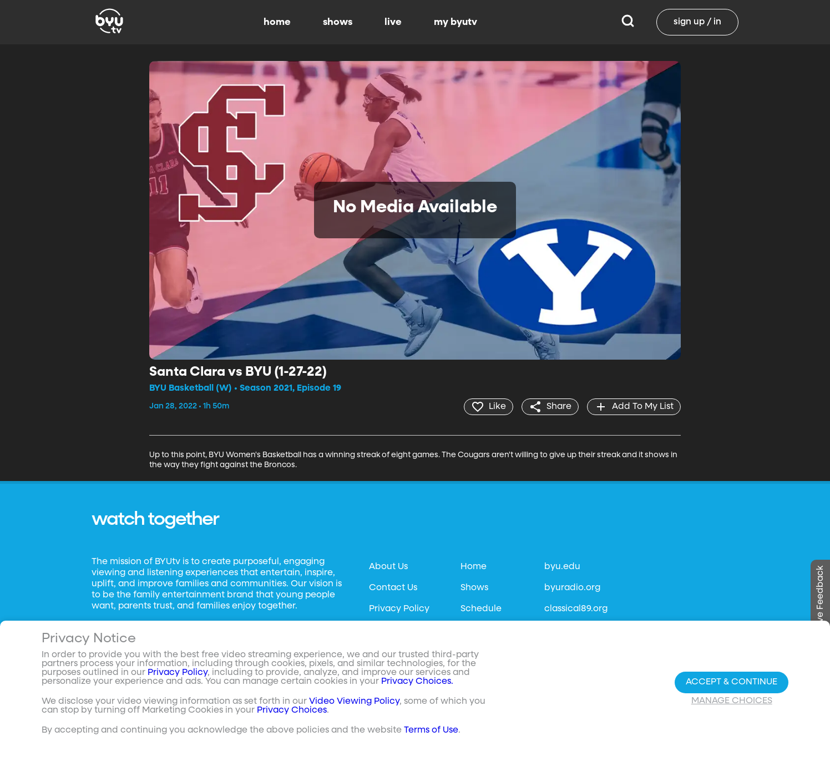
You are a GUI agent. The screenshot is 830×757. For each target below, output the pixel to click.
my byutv (455, 22)
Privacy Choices (292, 710)
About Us (388, 566)
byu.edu (562, 566)
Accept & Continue (731, 682)
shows (337, 22)
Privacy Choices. (417, 681)
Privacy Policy (399, 609)
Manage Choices (731, 701)
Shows (474, 588)
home (277, 22)
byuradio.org (572, 588)
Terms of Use (431, 730)
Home (473, 566)
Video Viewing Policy (354, 701)
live (393, 22)
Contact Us (393, 588)
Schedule (481, 609)
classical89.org (576, 609)
